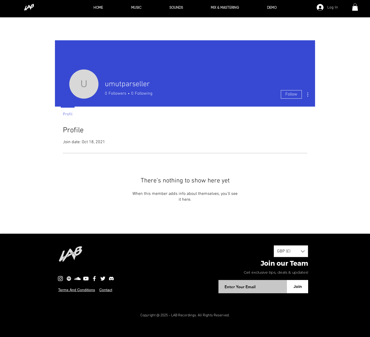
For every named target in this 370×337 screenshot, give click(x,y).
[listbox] (291, 251)
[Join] (297, 286)
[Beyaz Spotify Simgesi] (69, 278)
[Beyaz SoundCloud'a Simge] (77, 278)
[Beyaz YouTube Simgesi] (86, 278)
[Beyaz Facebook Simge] (94, 278)
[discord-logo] (111, 278)
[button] (355, 7)
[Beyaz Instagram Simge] (60, 278)
